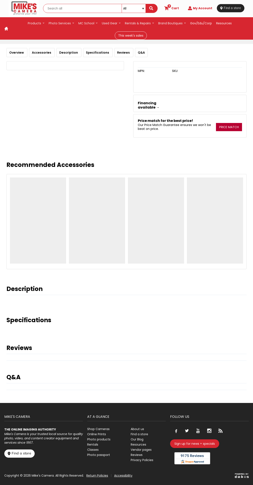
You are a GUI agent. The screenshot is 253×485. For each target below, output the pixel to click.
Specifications (98, 52)
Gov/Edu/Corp (201, 23)
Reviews (123, 52)
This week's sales (130, 35)
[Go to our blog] (220, 430)
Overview (17, 52)
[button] (36, 23)
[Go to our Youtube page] (198, 430)
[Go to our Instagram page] (209, 430)
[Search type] (134, 8)
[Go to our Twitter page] (187, 430)
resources (224, 23)
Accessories (42, 52)
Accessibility (123, 475)
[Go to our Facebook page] (175, 430)
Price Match (229, 127)
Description (69, 52)
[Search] (152, 8)
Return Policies (97, 475)
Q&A (141, 52)
